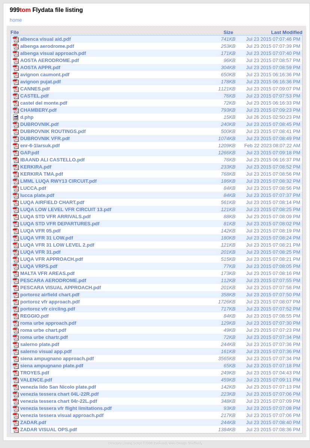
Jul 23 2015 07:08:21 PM (156, 245)
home (16, 20)
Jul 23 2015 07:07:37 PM (156, 195)
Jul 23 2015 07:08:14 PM (156, 203)
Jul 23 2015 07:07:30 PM (156, 323)
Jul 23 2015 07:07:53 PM (156, 96)
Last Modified (287, 32)
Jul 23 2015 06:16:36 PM (156, 75)
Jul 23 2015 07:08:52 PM (156, 167)
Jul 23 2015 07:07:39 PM (156, 46)
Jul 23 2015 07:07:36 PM (156, 344)
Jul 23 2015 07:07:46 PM (156, 39)
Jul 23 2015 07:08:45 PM (156, 124)
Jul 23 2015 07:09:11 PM (156, 380)
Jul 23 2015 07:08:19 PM (156, 231)
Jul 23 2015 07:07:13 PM (156, 387)
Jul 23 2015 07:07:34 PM (156, 337)
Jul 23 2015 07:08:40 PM (156, 423)
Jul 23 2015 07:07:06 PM (156, 394)
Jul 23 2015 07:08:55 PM (156, 316)
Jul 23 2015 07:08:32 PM (156, 181)
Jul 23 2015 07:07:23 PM (156, 330)
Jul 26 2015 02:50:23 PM (156, 117)
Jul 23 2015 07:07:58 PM (156, 288)
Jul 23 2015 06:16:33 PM (156, 103)
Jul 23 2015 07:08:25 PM (156, 210)
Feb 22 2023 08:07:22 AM (156, 146)
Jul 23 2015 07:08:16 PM (156, 273)
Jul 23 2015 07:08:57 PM (156, 61)
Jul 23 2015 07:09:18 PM (156, 153)
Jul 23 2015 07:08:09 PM (156, 217)
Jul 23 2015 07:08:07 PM (156, 302)
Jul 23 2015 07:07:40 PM (156, 53)
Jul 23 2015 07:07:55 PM (156, 281)
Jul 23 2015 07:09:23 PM (156, 110)
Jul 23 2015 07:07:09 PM (156, 401)
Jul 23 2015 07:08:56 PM (156, 174)
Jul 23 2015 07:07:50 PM (156, 295)
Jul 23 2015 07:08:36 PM (156, 430)
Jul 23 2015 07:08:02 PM (156, 224)
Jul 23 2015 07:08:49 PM (156, 139)
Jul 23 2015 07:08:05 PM (156, 266)
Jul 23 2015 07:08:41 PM (156, 132)
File (14, 32)
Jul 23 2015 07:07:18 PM (156, 366)
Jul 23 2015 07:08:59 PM (156, 68)
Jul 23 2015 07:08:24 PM (156, 238)
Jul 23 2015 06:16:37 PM (156, 160)
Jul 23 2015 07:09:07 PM (156, 89)
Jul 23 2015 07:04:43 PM (156, 373)
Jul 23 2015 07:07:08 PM (156, 408)
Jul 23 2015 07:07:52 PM (156, 309)
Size (228, 32)
